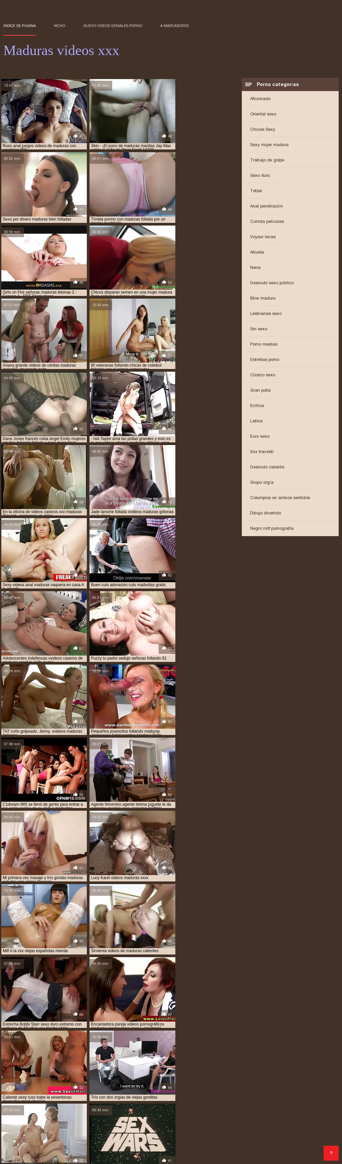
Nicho (59, 26)
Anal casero (317, 1101)
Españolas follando (157, 1101)
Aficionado (260, 99)
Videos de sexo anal (161, 1154)
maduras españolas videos (288, 1066)
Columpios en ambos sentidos (280, 498)
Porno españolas (204, 1128)
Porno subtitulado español (146, 1144)
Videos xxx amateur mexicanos (101, 1128)
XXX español (163, 1138)
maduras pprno (225, 1073)
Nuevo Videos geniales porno (112, 26)
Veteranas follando (76, 1101)
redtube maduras (21, 1084)
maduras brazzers (22, 1066)
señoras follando (143, 1084)
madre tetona (161, 1062)
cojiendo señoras (65, 1062)
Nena (255, 268)
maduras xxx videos (23, 1077)
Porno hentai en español (127, 1096)
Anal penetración (266, 206)
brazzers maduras (22, 1062)
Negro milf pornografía (272, 528)
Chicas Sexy (262, 129)
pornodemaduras (217, 1080)
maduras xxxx (62, 1077)
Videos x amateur (288, 1128)
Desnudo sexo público (272, 283)
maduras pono (113, 1073)
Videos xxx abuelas (248, 1133)
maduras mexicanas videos (242, 1069)
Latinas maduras (169, 1106)
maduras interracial (146, 1069)
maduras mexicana (191, 1069)
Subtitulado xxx (93, 1144)
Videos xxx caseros (309, 1144)
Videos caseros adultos (30, 1106)
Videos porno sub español (271, 1117)
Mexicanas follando (314, 1138)
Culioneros (252, 1112)
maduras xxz (94, 1077)
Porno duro (287, 1101)
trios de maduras (235, 1084)
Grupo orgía (262, 482)
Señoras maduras (209, 1154)
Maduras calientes (153, 1112)
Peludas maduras (249, 1101)
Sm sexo (258, 329)
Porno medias (263, 344)
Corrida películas (267, 222)
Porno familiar (114, 1133)
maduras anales (305, 1062)
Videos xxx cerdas (121, 1138)
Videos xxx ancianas (104, 1112)
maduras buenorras (67, 1066)
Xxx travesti (262, 452)
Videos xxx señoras (27, 1101)
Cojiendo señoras (310, 1122)
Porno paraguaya (24, 1149)
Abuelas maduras (266, 1138)
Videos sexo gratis (36, 1133)
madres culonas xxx (201, 1062)
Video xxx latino (80, 1106)
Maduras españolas (300, 1096)
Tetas (256, 191)
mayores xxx (265, 1077)
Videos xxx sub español (32, 1128)
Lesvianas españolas (74, 1149)
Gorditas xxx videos (293, 1112)
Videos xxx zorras (204, 1101)
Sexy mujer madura (269, 145)
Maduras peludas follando (252, 1149)
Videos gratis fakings (140, 1117)
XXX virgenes (257, 1096)
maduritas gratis (229, 1077)
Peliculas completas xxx (265, 1106)
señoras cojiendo (101, 1084)
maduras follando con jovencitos (85, 1069)
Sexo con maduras (25, 1096)
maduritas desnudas (186, 1077)
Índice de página (19, 26)
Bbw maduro (263, 298)
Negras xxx (117, 1149)
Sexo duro (260, 175)
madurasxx (149, 1077)
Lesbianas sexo (266, 314)
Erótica (257, 406)
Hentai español (268, 1122)
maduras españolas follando (226, 1066)
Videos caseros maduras (42, 1144)
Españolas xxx (78, 1133)
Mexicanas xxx (95, 1117)
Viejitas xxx (173, 1096)
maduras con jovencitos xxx (163, 1066)
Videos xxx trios (57, 1154)
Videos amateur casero (106, 1154)
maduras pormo (149, 1073)
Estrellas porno (264, 360)
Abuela (257, 252)
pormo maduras (178, 1080)
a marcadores (174, 26)
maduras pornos (187, 1073)
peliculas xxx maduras (99, 1080)
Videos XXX (148, 1149)
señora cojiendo (61, 1084)
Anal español (116, 1101)
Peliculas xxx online (72, 1138)
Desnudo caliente (267, 467)
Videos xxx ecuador (197, 1133)
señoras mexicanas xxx (189, 1084)
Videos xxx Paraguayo (192, 1149)
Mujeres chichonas (124, 1106)
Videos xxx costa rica (300, 1133)
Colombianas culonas (220, 1122)
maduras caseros (111, 1066)
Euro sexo (260, 436)
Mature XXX (195, 1144)
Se (6, 1144)
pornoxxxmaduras (259, 1080)
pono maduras (141, 1080)
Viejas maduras (246, 1128)
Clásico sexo (262, 375)
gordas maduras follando (114, 1062)
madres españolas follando (255, 1062)
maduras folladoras (24, 1069)
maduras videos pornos (270, 1073)
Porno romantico (172, 1122)
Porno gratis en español (207, 1112)
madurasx (123, 1077)
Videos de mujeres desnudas (61, 1122)
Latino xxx (62, 1117)
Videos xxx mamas (73, 1096)
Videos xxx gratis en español (202, 1117)
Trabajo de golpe (267, 160)
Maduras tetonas (160, 1128)
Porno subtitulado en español (248, 1144)
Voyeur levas (263, 237)
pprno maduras (299, 1080)
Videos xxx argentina (124, 1122)
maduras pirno (78, 1073)
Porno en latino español (49, 1112)
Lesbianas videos (213, 1106)
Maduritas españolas (213, 1096)
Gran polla (260, 390)
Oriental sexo (263, 114)
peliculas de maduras (49, 1080)
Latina (256, 421)
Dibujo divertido (265, 513)
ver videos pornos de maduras (289, 1084)
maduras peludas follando (30, 1073)
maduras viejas (314, 1073)
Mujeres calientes (24, 1138)
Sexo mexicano (152, 1133)
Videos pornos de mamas (212, 1138)
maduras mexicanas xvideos (302, 1069)
